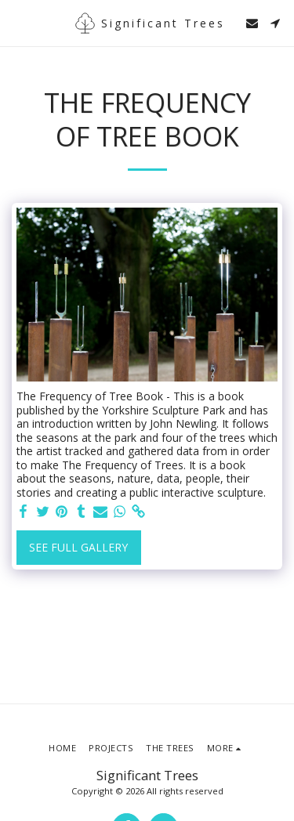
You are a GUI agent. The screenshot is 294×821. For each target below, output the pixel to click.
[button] (17, 22)
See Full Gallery (78, 547)
